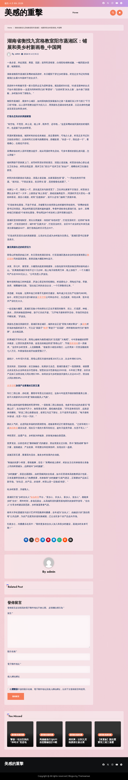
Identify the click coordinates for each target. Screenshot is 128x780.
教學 (45, 328)
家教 (84, 324)
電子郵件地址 (14, 664)
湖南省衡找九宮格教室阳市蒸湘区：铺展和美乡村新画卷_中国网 (48, 44)
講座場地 (73, 343)
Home (75, 12)
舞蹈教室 (13, 428)
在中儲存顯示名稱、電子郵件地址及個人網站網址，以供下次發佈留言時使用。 (48, 689)
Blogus (71, 776)
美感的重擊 (23, 12)
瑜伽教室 (34, 497)
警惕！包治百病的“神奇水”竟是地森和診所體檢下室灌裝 (19, 743)
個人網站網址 (13, 676)
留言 (10, 613)
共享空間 (41, 297)
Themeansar (84, 776)
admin (17, 54)
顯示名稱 (12, 651)
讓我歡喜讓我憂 (18, 735)
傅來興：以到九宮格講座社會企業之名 (78, 742)
